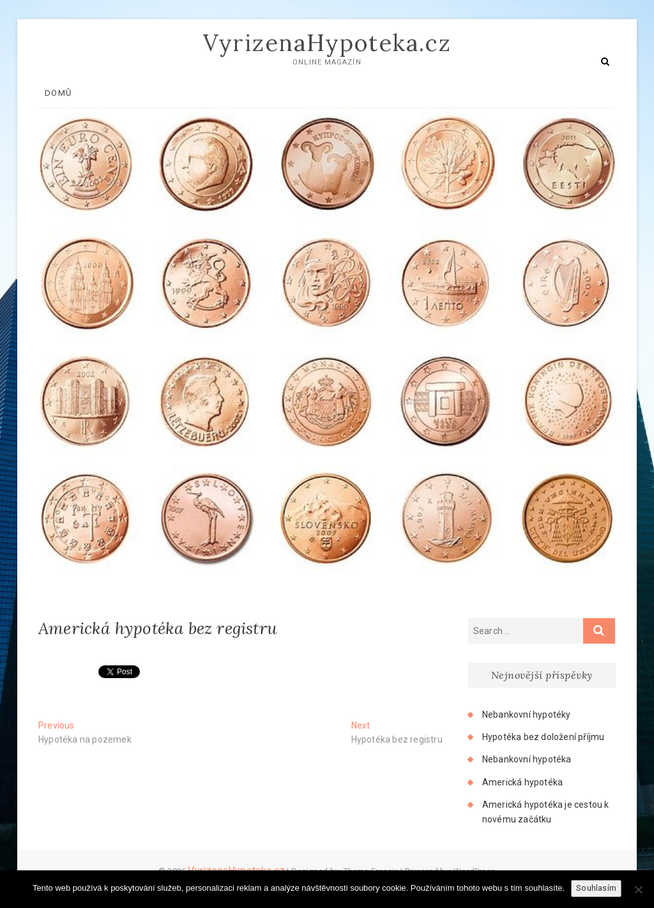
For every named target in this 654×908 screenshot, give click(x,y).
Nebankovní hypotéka (527, 759)
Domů (58, 93)
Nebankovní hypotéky (526, 714)
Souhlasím (596, 888)
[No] (638, 889)
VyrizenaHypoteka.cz (327, 43)
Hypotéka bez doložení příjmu (543, 737)
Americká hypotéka (522, 782)
